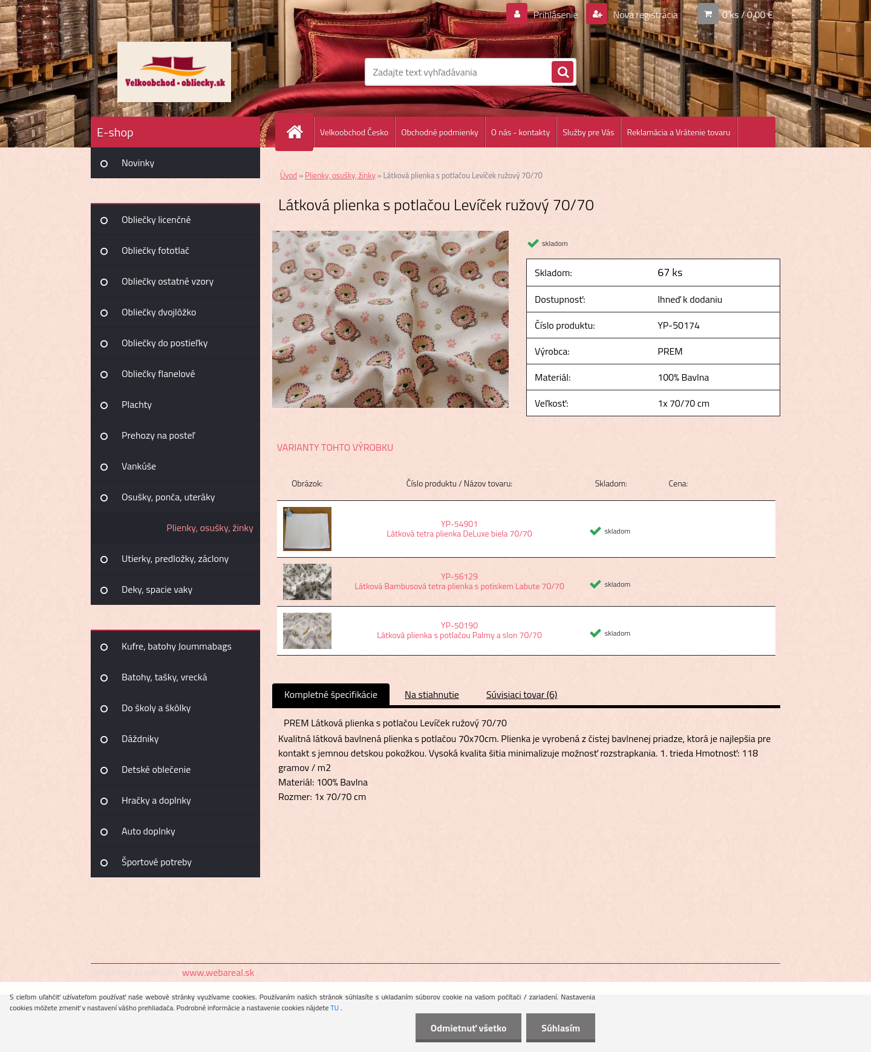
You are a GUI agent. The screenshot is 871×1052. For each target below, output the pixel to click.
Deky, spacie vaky (157, 589)
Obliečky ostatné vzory (168, 281)
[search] (562, 72)
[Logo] (174, 72)
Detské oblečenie (156, 769)
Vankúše (139, 466)
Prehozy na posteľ (158, 435)
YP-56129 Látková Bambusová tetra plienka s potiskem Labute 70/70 (459, 581)
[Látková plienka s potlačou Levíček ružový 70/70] (390, 235)
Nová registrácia (644, 14)
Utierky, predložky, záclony (175, 558)
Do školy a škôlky (156, 707)
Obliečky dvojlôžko (159, 312)
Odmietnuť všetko (468, 1028)
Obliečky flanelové (158, 373)
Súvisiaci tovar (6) (521, 694)
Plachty (137, 404)
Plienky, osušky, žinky (209, 527)
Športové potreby (157, 861)
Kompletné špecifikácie (330, 694)
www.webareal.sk (218, 972)
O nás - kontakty (520, 132)
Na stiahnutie (432, 694)
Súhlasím (560, 1028)
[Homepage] (299, 132)
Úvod (288, 175)
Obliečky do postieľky (165, 342)
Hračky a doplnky (156, 800)
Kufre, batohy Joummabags (177, 646)
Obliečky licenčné (156, 219)
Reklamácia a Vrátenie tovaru (678, 132)
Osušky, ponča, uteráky (168, 496)
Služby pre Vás (588, 132)
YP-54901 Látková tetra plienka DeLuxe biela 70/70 (459, 528)
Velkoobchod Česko (354, 132)
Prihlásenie (555, 14)
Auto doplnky (148, 831)
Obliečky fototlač (155, 250)
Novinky (138, 162)
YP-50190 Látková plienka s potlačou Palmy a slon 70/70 (459, 630)
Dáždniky (140, 738)
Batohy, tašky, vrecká (164, 677)
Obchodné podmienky (439, 132)
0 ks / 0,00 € (747, 14)
